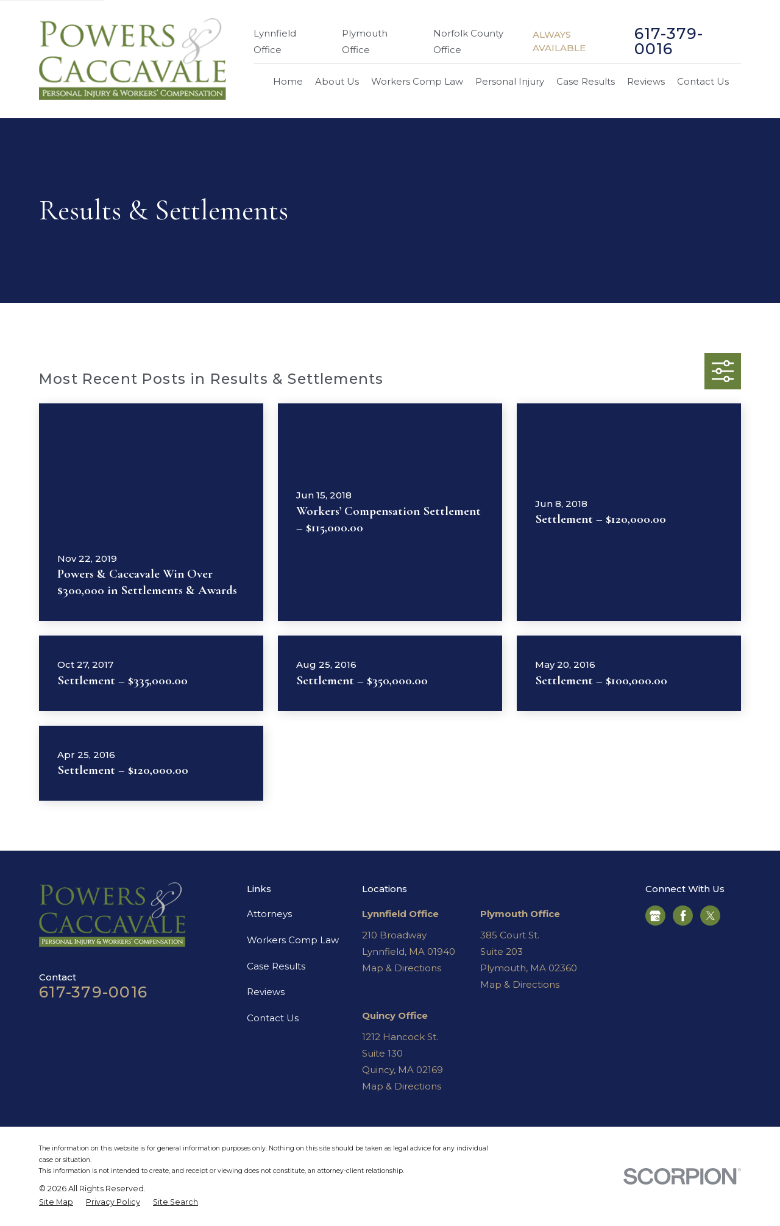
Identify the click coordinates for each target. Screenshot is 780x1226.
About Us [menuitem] (337, 81)
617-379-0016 (669, 41)
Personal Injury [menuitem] (509, 81)
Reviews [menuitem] (646, 81)
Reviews (266, 991)
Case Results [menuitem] (585, 81)
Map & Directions (401, 968)
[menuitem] (56, 1203)
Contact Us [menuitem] (703, 81)
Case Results (276, 966)
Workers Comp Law (293, 940)
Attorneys (269, 913)
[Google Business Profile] (655, 915)
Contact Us (273, 1018)
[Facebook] (683, 915)
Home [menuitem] (288, 81)
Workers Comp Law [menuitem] (417, 81)
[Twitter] (710, 915)
